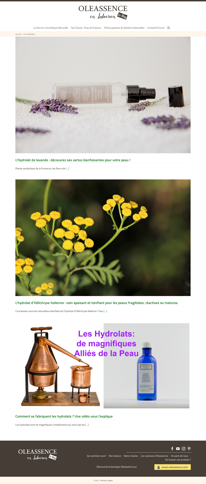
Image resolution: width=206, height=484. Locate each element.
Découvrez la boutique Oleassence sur (117, 467)
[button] (168, 27)
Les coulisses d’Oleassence (154, 456)
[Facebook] (172, 448)
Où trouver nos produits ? (178, 459)
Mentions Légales (106, 480)
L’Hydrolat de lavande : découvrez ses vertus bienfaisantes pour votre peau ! (72, 160)
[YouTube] (178, 448)
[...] (67, 168)
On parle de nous (179, 456)
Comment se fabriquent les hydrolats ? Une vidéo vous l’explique (64, 416)
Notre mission (131, 456)
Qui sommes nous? (96, 456)
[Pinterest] (189, 448)
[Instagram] (183, 448)
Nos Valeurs (115, 456)
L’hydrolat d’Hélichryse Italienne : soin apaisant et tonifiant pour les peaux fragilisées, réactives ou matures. (96, 302)
